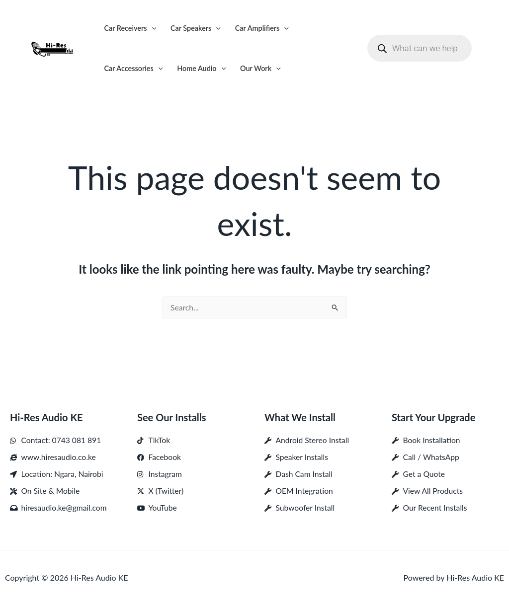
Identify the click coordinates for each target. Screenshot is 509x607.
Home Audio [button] (201, 68)
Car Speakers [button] (195, 28)
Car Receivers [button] (130, 28)
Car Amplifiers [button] (262, 28)
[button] (152, 28)
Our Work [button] (260, 68)
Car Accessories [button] (133, 68)
